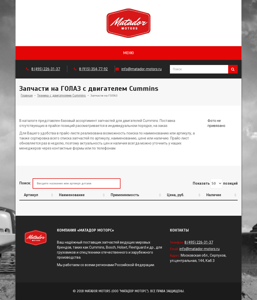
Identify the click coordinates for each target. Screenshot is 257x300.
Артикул (31, 195)
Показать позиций (215, 183)
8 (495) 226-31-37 (45, 69)
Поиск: (69, 183)
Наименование (72, 195)
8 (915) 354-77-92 (93, 69)
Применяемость (125, 195)
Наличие (213, 195)
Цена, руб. (175, 195)
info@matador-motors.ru (141, 69)
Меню (128, 52)
